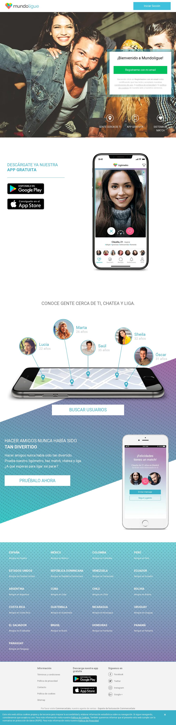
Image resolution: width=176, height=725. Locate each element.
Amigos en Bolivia (142, 594)
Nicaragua (100, 607)
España (14, 552)
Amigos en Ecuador (143, 576)
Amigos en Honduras (102, 631)
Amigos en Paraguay (19, 649)
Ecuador (140, 570)
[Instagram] (116, 688)
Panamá (140, 625)
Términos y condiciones (48, 674)
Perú (137, 552)
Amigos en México (59, 558)
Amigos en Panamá (143, 631)
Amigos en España (18, 558)
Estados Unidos (20, 570)
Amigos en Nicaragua (102, 613)
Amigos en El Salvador (19, 631)
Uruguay (140, 607)
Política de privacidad (47, 681)
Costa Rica (17, 607)
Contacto (41, 687)
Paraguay (16, 643)
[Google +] (115, 695)
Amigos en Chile (100, 594)
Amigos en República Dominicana (67, 576)
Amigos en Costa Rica (19, 613)
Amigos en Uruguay (143, 613)
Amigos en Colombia (102, 558)
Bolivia (139, 588)
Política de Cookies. (80, 717)
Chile (96, 588)
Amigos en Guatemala (61, 613)
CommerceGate (63, 708)
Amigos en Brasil (59, 631)
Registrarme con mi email (140, 70)
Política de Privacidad (88, 720)
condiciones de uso (123, 85)
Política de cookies (46, 694)
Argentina (16, 588)
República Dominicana (67, 570)
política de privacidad (146, 85)
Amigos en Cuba (58, 594)
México (56, 552)
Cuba (54, 588)
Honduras (99, 625)
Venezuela (100, 570)
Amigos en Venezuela (102, 576)
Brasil (55, 625)
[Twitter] (114, 681)
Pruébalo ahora (37, 480)
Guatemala (59, 607)
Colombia (99, 552)
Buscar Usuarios (88, 409)
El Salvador (18, 625)
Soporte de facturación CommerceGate (116, 708)
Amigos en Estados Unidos (22, 576)
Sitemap (41, 700)
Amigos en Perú (141, 558)
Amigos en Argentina (19, 594)
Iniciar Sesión (152, 6)
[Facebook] (115, 674)
